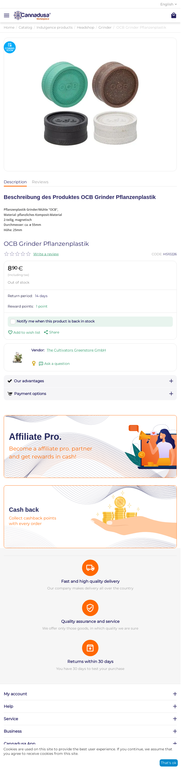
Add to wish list (24, 332)
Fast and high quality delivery (90, 581)
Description (15, 182)
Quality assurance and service (90, 621)
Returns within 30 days (90, 661)
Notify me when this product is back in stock (55, 321)
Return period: (20, 296)
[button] (51, 332)
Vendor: (38, 350)
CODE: (157, 254)
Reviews (40, 182)
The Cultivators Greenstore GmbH (76, 350)
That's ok (168, 763)
